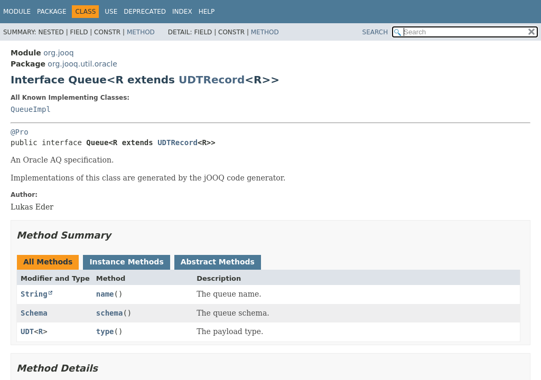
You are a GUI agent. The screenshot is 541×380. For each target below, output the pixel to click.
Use (111, 11)
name (105, 294)
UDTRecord (212, 79)
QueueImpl (31, 109)
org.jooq (58, 53)
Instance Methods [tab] (126, 262)
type (105, 331)
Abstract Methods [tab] (218, 262)
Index (182, 11)
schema (109, 313)
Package (51, 11)
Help (207, 11)
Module (17, 11)
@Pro (20, 132)
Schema (34, 313)
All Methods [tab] (47, 262)
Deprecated (145, 11)
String (34, 294)
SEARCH (375, 32)
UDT (27, 331)
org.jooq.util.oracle (82, 64)
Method (141, 32)
